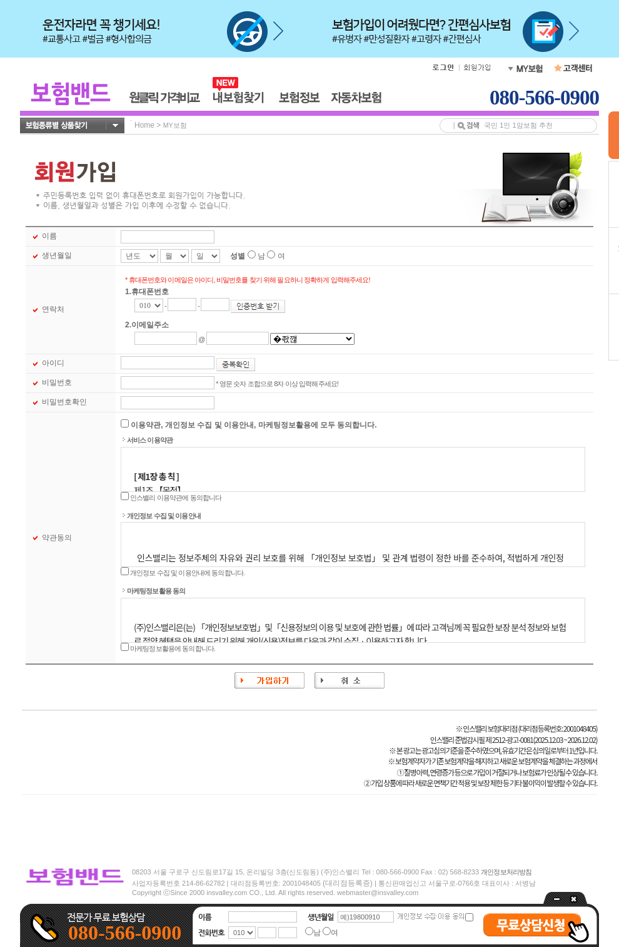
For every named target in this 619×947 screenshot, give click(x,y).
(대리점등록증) (348, 883)
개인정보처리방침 (506, 872)
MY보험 (175, 125)
